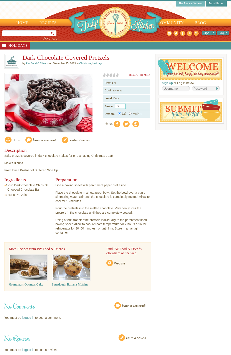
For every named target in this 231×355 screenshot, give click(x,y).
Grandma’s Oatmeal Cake (26, 284)
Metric (135, 114)
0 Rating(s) (133, 75)
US (122, 114)
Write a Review (136, 337)
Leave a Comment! (134, 305)
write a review (79, 140)
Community (170, 23)
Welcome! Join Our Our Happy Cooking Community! (190, 69)
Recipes (48, 23)
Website (119, 263)
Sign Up (208, 33)
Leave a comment (44, 140)
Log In (223, 33)
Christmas (85, 63)
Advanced (50, 38)
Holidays (18, 45)
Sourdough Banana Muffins (70, 284)
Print (16, 140)
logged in (28, 317)
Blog (200, 23)
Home (22, 23)
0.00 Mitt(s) (145, 75)
